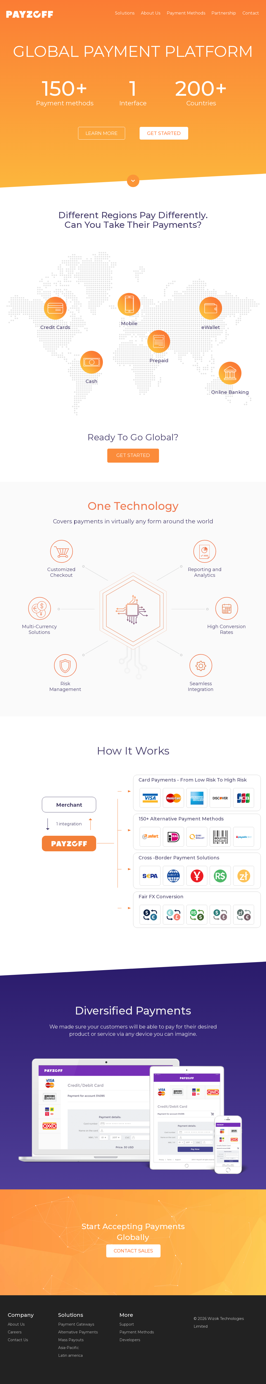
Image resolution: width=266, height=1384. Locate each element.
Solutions (124, 13)
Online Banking (230, 392)
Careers (14, 1332)
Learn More (102, 133)
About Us (150, 13)
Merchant (69, 805)
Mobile (129, 323)
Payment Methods (186, 13)
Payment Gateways (76, 1324)
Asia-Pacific (68, 1347)
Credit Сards (55, 327)
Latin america (70, 1355)
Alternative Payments (78, 1332)
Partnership (223, 13)
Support (126, 1324)
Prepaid (158, 361)
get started (164, 133)
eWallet (210, 327)
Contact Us (18, 1340)
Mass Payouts (70, 1340)
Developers (129, 1340)
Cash (91, 381)
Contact (250, 13)
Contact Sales (133, 1251)
